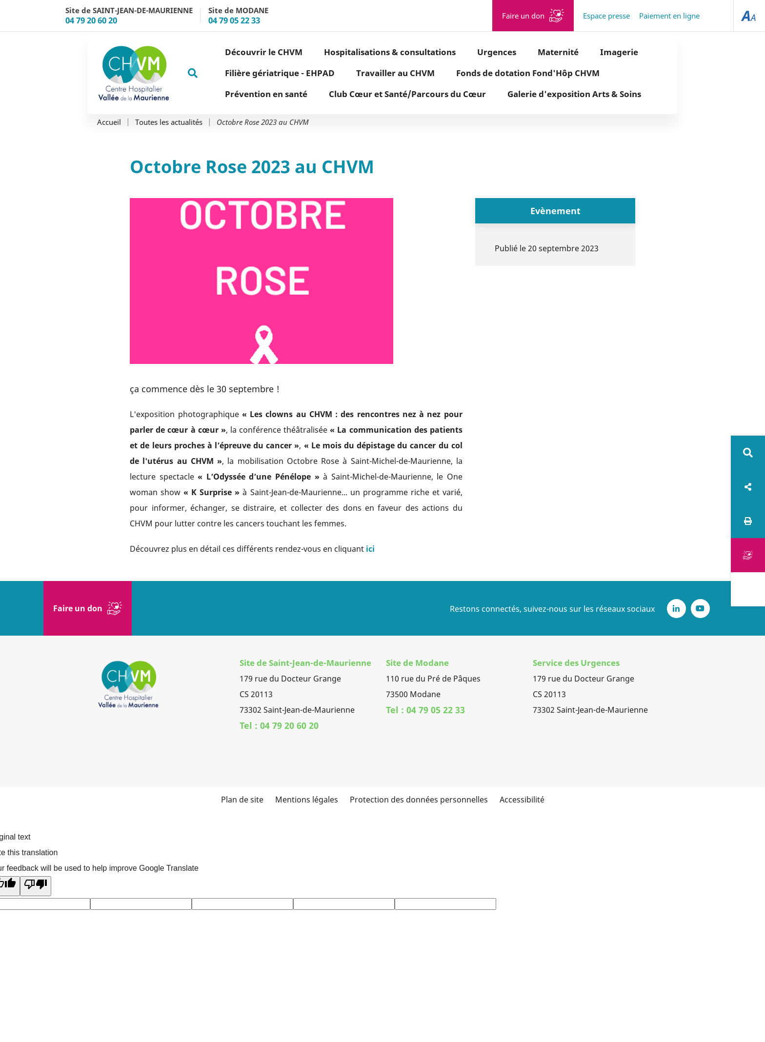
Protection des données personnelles (419, 799)
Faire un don (523, 15)
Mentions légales (306, 799)
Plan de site (242, 799)
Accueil (109, 122)
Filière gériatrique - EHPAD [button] (245, 73)
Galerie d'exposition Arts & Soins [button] (539, 94)
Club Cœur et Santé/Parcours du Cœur (372, 94)
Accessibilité (522, 799)
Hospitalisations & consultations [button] (355, 52)
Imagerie (584, 52)
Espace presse (606, 15)
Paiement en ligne (669, 15)
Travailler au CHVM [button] (361, 73)
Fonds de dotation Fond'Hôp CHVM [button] (493, 73)
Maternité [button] (523, 52)
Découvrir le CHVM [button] (229, 52)
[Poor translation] (35, 886)
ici (370, 548)
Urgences (462, 52)
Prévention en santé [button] (231, 94)
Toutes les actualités (168, 122)
